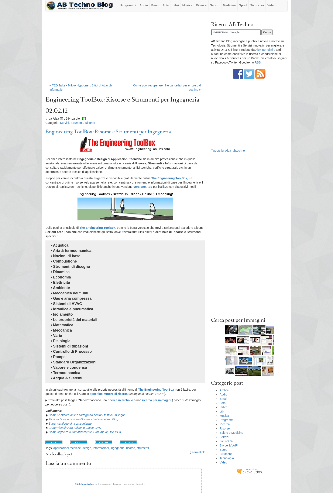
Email (155, 5)
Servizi (215, 5)
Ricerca (201, 5)
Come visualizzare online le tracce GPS (75, 427)
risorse (130, 448)
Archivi (224, 390)
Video (271, 5)
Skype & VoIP (229, 445)
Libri (175, 5)
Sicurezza (257, 5)
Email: (68, 490)
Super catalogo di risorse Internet (70, 423)
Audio (144, 5)
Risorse (90, 122)
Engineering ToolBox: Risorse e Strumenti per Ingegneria (108, 132)
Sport (243, 5)
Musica (187, 5)
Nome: (68, 473)
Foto (166, 5)
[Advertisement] (125, 49)
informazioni (101, 448)
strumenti (143, 448)
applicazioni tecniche (67, 448)
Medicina (229, 5)
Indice (223, 407)
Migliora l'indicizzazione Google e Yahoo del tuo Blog (83, 419)
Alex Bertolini (264, 49)
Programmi (128, 5)
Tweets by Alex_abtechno (228, 150)
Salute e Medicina (231, 432)
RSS (258, 62)
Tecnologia (227, 458)
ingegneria (117, 448)
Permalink (197, 452)
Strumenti (77, 122)
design (86, 448)
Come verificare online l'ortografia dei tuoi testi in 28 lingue (87, 415)
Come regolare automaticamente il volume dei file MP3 (85, 432)
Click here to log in (86, 484)
